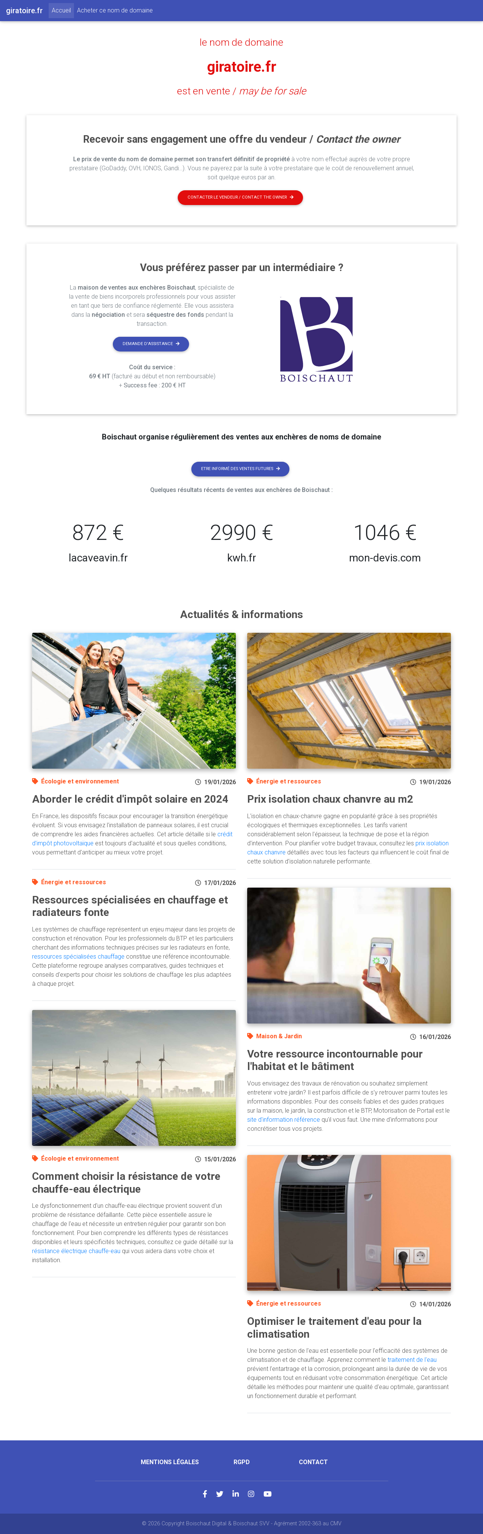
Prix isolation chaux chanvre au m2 (330, 799)
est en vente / (241, 91)
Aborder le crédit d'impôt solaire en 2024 (130, 799)
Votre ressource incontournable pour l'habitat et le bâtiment (335, 1060)
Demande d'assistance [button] (151, 343)
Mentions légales (170, 1462)
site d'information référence (283, 1119)
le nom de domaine (242, 42)
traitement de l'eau (412, 1359)
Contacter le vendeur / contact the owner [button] (241, 197)
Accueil (63, 10)
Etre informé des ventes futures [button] (240, 468)
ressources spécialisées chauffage (78, 956)
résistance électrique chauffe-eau (76, 1251)
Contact (313, 1462)
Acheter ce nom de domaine (115, 10)
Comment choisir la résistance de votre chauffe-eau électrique (126, 1182)
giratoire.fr (241, 67)
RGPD (242, 1462)
